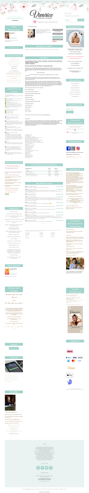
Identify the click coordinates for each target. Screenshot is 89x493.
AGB (44, 489)
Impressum (39, 489)
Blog (47, 1)
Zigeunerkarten (28, 154)
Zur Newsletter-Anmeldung (44, 478)
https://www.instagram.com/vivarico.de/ (74, 152)
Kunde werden (23, 1)
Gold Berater (75, 89)
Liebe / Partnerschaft (14, 236)
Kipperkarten (28, 152)
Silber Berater (75, 87)
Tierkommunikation (14, 243)
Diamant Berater (75, 92)
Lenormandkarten (29, 151)
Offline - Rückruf (58, 29)
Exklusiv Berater (75, 94)
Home (14, 1)
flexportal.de (47, 491)
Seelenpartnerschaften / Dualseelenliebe (14, 232)
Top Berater (75, 85)
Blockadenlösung (29, 156)
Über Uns (64, 1)
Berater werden (37, 1)
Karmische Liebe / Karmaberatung (13, 228)
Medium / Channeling (14, 240)
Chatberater (14, 255)
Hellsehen (14, 238)
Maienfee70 (13, 269)
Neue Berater (75, 83)
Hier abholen (15, 20)
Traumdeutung (14, 247)
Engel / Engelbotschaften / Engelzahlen (14, 225)
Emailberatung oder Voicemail (14, 258)
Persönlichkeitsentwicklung (14, 219)
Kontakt (55, 1)
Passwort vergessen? (70, 22)
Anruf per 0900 (57, 39)
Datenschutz (50, 489)
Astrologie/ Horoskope (14, 213)
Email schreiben (58, 36)
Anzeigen (56, 169)
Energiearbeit (28, 157)
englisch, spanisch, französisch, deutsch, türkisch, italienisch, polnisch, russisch (14, 251)
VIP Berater (75, 96)
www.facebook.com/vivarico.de (72, 154)
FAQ (72, 1)
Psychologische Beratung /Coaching (13, 216)
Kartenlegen (14, 211)
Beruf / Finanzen (14, 234)
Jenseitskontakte (29, 155)
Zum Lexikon (14, 348)
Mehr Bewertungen (14, 47)
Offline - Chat (57, 33)
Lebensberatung (14, 245)
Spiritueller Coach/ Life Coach (14, 222)
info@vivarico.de (13, 428)
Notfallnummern (63, 489)
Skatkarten (27, 153)
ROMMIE (12, 33)
